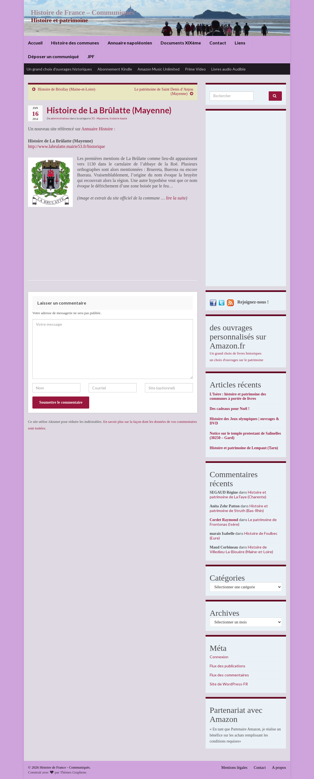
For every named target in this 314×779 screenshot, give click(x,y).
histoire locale (118, 118)
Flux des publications (227, 665)
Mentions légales (234, 768)
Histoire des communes (75, 42)
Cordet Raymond (224, 520)
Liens (240, 42)
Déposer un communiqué (53, 56)
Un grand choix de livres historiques (236, 353)
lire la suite (175, 198)
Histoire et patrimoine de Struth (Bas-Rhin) (239, 508)
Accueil (35, 42)
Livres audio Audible (228, 69)
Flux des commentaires (229, 675)
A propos (279, 768)
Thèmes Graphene (73, 772)
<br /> (93, 240)
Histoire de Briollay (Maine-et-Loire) (67, 89)
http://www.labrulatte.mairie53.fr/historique (66, 146)
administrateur (60, 118)
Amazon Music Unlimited (159, 69)
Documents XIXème (181, 42)
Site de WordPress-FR (229, 684)
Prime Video (195, 69)
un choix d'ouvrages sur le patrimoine (236, 360)
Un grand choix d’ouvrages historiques (59, 69)
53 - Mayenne (99, 118)
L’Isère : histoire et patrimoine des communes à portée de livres (238, 396)
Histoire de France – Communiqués (80, 12)
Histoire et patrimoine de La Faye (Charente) (238, 494)
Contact (217, 42)
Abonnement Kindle (114, 69)
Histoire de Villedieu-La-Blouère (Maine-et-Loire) (241, 549)
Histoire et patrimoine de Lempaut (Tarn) (244, 448)
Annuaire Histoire (97, 128)
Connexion (219, 656)
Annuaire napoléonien (130, 42)
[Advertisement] (246, 199)
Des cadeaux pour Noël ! (229, 409)
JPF (90, 56)
